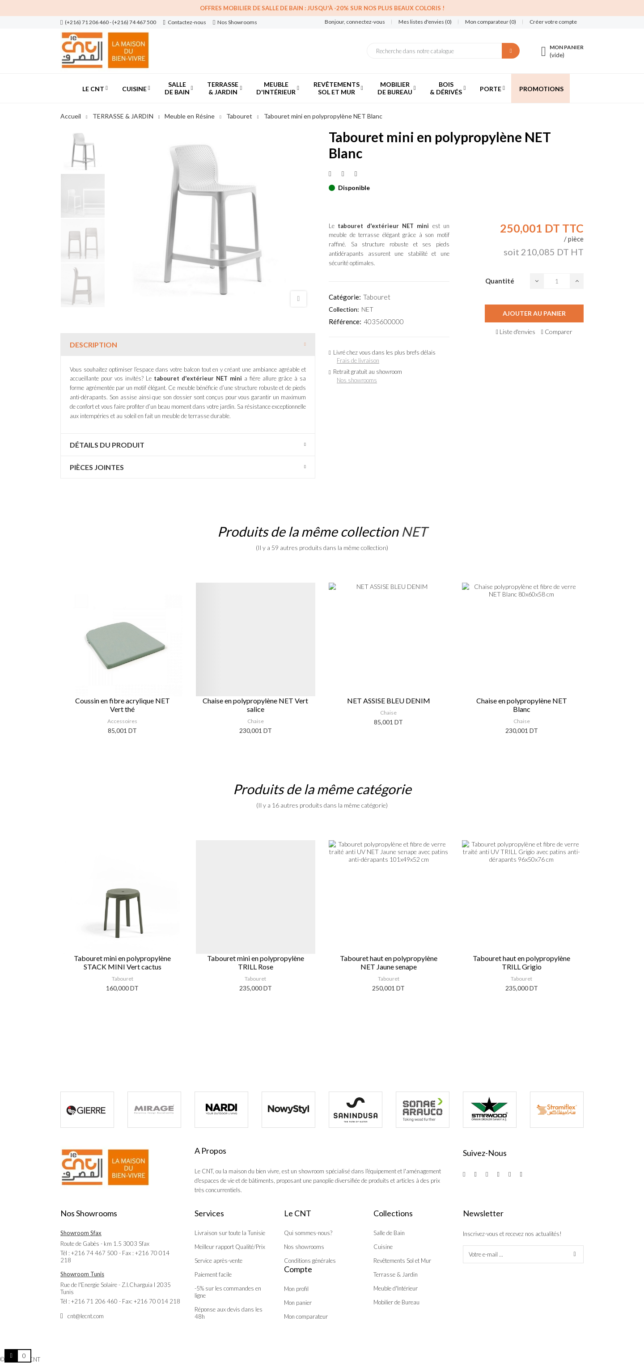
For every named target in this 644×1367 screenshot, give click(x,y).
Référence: (345, 321)
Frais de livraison (358, 360)
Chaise (255, 721)
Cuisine (383, 1246)
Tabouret (376, 297)
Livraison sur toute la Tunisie (230, 1232)
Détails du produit (107, 444)
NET (367, 309)
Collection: (344, 309)
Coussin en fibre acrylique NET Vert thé (122, 704)
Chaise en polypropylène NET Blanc (521, 704)
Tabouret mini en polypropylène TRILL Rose (388, 962)
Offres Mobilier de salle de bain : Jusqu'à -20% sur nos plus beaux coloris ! (322, 8)
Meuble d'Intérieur (395, 1288)
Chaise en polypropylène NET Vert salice (255, 704)
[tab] (188, 345)
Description (93, 344)
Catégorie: (345, 297)
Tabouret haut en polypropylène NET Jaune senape (522, 962)
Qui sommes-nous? (308, 1232)
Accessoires (122, 721)
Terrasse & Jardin (395, 1274)
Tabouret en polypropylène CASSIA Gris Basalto (122, 962)
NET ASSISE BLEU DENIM (388, 700)
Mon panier (298, 1302)
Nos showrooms (357, 380)
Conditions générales (310, 1260)
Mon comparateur (306, 1316)
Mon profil (296, 1288)
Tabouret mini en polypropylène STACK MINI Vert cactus (255, 962)
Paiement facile (213, 1274)
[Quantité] (556, 281)
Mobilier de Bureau (396, 1302)
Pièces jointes (97, 467)
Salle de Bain (389, 1232)
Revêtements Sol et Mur (402, 1260)
